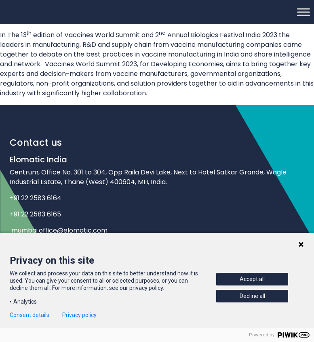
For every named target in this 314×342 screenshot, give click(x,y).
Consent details (29, 315)
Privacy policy (79, 315)
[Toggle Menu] (303, 12)
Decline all (252, 296)
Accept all (252, 279)
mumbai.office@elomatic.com (59, 230)
